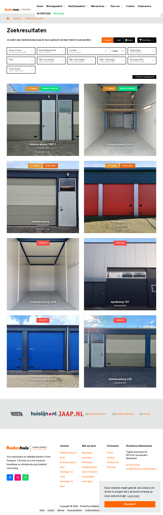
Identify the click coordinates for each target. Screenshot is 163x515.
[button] (144, 77)
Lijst (118, 40)
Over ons (116, 6)
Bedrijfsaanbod (78, 6)
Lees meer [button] (133, 495)
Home (40, 6)
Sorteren (146, 40)
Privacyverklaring (74, 510)
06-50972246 (43, 13)
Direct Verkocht (89, 471)
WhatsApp (59, 13)
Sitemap (111, 467)
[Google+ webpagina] (17, 477)
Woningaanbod (55, 6)
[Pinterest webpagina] (25, 477)
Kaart (129, 40)
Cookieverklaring (92, 510)
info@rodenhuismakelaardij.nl (141, 468)
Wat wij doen (99, 6)
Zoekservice (144, 6)
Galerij (107, 40)
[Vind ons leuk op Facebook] (10, 477)
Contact (130, 6)
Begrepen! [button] (130, 504)
